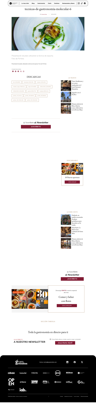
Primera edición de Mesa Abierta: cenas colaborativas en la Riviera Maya (77, 107)
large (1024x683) (32, 86)
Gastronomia (41, 3)
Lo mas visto (25, 3)
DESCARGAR (72, 182)
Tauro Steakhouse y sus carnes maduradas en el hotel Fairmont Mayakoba (77, 85)
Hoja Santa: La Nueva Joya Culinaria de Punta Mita (77, 230)
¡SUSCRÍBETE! (36, 127)
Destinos (56, 3)
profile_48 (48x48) (29, 95)
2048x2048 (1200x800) (18, 91)
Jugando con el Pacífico (76, 94)
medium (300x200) (41, 82)
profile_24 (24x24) (17, 95)
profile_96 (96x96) (41, 95)
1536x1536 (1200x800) (45, 86)
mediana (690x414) (44, 91)
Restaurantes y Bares (68, 3)
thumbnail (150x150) (28, 82)
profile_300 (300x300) (32, 100)
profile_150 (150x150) (18, 100)
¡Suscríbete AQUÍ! (65, 343)
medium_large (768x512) (19, 86)
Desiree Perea (44, 14)
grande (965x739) (32, 91)
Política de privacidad (84, 396)
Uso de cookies (76, 396)
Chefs (49, 3)
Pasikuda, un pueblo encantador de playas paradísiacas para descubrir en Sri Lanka (77, 220)
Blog (33, 3)
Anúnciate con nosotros (68, 396)
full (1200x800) (16, 82)
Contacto (61, 396)
